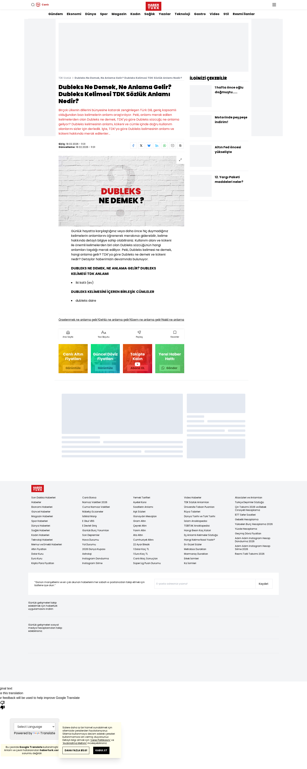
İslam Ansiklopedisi (195, 521)
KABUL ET (101, 750)
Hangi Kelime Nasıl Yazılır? (199, 539)
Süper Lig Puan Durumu (147, 563)
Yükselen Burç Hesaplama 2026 (254, 524)
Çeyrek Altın (140, 525)
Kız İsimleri (190, 563)
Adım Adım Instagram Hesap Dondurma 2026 (252, 540)
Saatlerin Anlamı (143, 507)
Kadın (135, 14)
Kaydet (263, 584)
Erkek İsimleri (191, 558)
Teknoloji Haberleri (42, 539)
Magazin (119, 14)
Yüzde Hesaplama (246, 528)
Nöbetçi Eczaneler (92, 511)
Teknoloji (182, 14)
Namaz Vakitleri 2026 (94, 502)
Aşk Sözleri (139, 511)
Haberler (36, 502)
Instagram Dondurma (95, 558)
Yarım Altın (139, 530)
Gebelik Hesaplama (246, 519)
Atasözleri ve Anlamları (248, 497)
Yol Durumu (89, 544)
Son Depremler (90, 535)
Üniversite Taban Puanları (199, 507)
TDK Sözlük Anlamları (196, 502)
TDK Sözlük (65, 78)
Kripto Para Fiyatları (42, 563)
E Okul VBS (88, 521)
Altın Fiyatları (38, 549)
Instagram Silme (92, 563)
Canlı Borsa (89, 497)
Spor (104, 14)
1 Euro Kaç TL (140, 553)
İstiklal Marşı (89, 516)
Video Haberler (192, 497)
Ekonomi (74, 14)
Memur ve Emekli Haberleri (46, 544)
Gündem (55, 14)
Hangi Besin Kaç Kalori (197, 530)
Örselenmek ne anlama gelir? (79, 320)
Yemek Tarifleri (141, 497)
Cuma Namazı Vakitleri (96, 507)
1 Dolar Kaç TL (141, 549)
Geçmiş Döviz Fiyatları (248, 533)
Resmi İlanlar (244, 14)
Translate (44, 733)
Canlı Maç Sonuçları (145, 558)
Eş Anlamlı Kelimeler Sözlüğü (201, 535)
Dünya (90, 14)
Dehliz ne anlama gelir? (115, 320)
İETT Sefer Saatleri (245, 514)
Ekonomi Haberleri (41, 507)
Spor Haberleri (39, 521)
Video (214, 14)
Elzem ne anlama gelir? (146, 320)
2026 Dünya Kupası (93, 549)
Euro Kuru (36, 558)
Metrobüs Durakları (195, 549)
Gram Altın (139, 521)
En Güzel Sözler (193, 544)
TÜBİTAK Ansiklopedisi (197, 525)
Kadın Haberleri (40, 535)
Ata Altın (138, 535)
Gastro (200, 14)
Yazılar (165, 14)
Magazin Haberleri (42, 516)
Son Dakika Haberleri (43, 497)
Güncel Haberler (40, 511)
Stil (226, 14)
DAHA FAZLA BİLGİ (76, 750)
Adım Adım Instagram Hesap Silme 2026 (252, 547)
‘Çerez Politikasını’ (100, 740)
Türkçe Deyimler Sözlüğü (249, 502)
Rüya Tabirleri (192, 511)
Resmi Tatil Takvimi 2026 (250, 553)
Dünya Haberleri (40, 525)
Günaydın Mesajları (145, 516)
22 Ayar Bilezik (141, 544)
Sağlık (149, 14)
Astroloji (87, 553)
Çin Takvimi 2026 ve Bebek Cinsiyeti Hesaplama (250, 508)
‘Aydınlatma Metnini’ (74, 743)
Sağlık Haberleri (40, 530)
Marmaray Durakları (196, 553)
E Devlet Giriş (89, 525)
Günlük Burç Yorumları (95, 530)
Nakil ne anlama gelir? (177, 320)
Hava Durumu (90, 539)
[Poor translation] (2, 705)
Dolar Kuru (37, 553)
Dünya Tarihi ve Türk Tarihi (199, 516)
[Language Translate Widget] (34, 726)
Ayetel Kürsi (139, 502)
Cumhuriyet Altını (143, 539)
